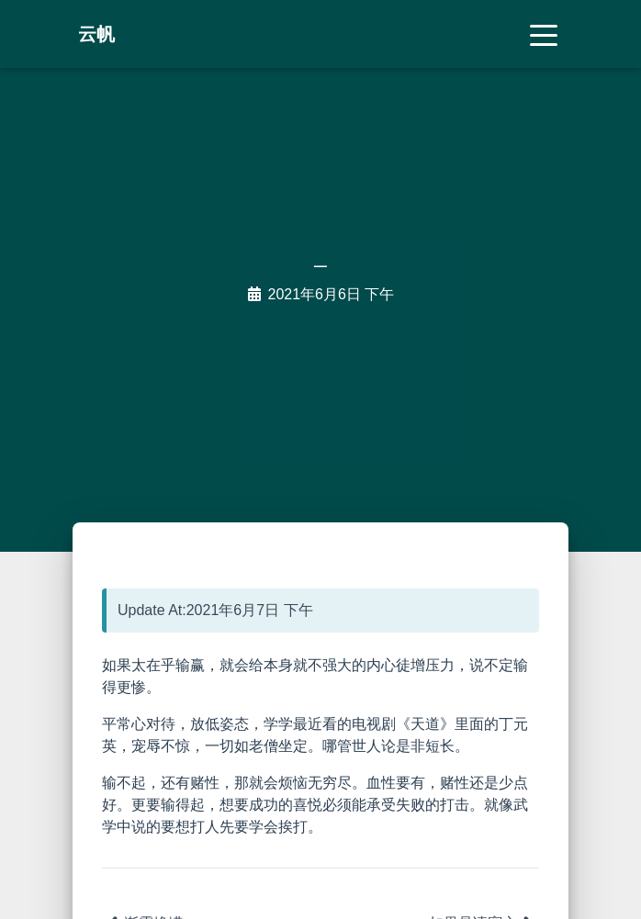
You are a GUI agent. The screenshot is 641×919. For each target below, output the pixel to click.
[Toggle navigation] (543, 34)
